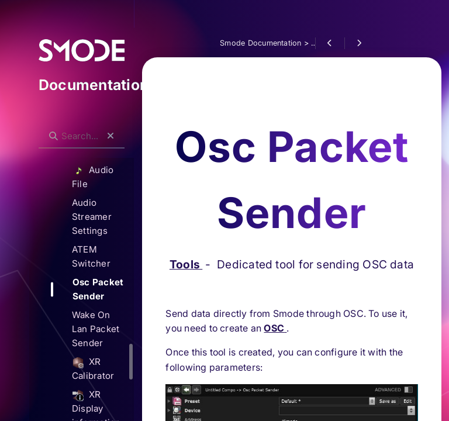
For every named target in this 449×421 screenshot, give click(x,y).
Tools (186, 207)
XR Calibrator (93, 368)
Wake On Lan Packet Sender (95, 328)
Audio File (92, 176)
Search (44, 126)
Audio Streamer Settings (92, 216)
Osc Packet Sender (97, 289)
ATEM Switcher (91, 256)
